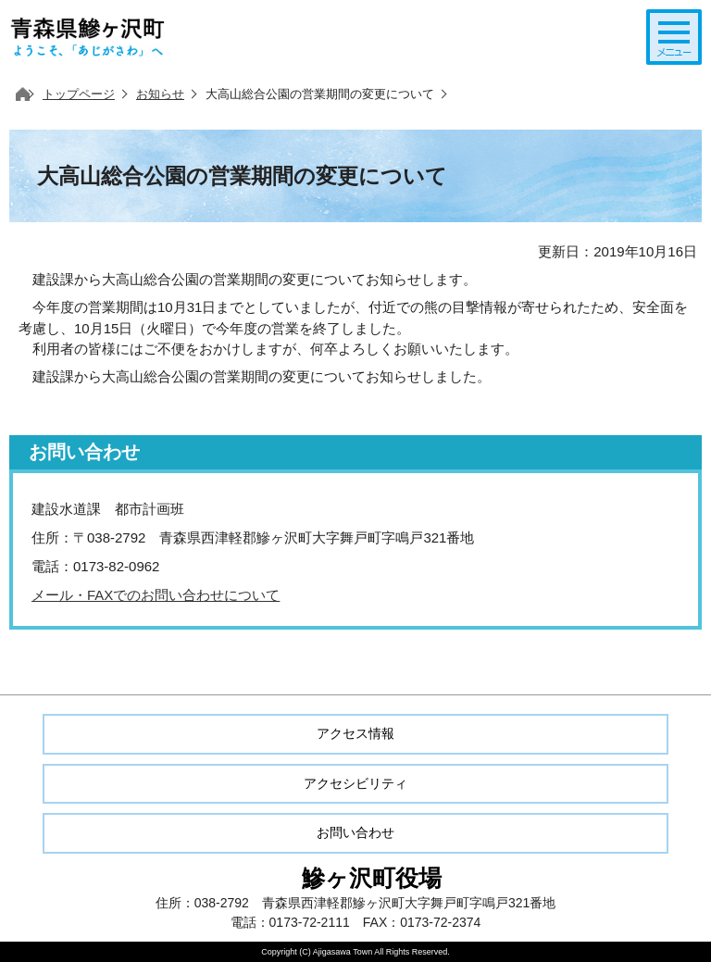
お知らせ (160, 94)
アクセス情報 (355, 733)
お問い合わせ (355, 832)
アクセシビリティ (355, 783)
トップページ (79, 94)
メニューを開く (674, 37)
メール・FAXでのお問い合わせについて (155, 595)
